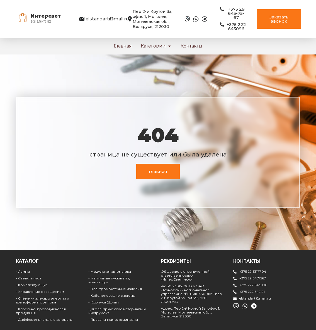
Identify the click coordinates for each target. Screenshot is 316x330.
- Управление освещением (40, 291)
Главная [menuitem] (123, 46)
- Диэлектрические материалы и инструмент (117, 311)
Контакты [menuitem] (191, 46)
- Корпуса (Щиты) (103, 302)
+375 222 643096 (253, 285)
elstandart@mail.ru (107, 19)
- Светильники (28, 278)
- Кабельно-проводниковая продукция (41, 311)
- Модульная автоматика (109, 271)
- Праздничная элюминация (113, 319)
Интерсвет (46, 16)
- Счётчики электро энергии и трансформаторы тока (42, 300)
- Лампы (23, 271)
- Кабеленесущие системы (111, 295)
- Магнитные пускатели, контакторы (109, 280)
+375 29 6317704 (252, 271)
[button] (169, 46)
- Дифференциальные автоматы (44, 319)
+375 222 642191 (252, 291)
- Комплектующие (32, 285)
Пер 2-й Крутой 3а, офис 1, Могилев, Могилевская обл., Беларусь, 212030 (152, 19)
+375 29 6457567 (252, 278)
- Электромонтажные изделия (115, 289)
